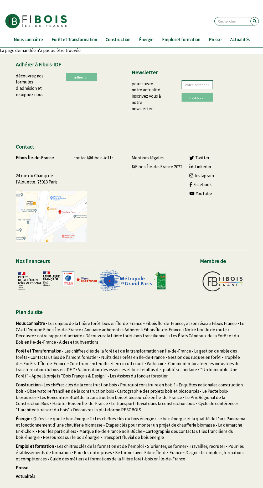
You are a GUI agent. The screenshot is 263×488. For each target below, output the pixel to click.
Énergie (146, 40)
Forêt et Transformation (74, 40)
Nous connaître (28, 40)
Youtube (200, 193)
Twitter (199, 158)
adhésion (81, 77)
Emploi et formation (181, 40)
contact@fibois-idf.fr (93, 158)
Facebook (200, 184)
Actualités (240, 40)
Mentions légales (148, 158)
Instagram (201, 176)
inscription (197, 97)
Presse (215, 40)
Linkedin (200, 167)
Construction (118, 40)
